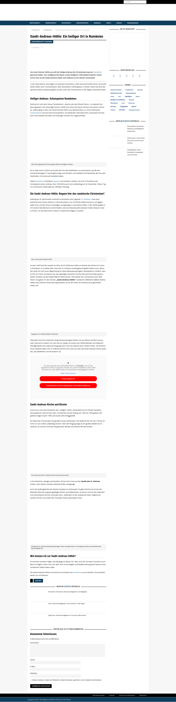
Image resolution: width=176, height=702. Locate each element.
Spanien (56, 181)
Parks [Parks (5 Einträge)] (123, 103)
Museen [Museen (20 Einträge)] (113, 107)
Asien (111, 23)
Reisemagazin (137, 23)
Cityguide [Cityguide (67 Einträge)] (124, 106)
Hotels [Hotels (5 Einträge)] (112, 96)
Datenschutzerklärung (127, 695)
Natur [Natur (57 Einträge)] (134, 106)
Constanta (78, 572)
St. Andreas (85, 199)
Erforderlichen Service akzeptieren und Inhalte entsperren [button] (68, 386)
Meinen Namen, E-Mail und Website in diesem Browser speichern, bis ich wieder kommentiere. (67, 680)
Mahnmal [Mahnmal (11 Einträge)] (132, 103)
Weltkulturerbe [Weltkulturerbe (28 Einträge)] (116, 93)
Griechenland (35, 113)
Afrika (122, 23)
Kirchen (38, 581)
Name (32, 660)
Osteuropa (67, 23)
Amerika (100, 23)
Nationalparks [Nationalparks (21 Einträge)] (131, 93)
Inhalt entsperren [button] (68, 379)
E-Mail (32, 667)
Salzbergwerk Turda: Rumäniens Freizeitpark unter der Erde (135, 152)
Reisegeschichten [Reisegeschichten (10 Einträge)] (134, 110)
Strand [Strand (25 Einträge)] (131, 100)
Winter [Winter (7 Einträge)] (138, 96)
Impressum (142, 695)
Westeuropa (35, 23)
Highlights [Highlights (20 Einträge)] (128, 96)
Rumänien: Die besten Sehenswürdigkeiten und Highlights (67, 592)
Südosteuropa (84, 23)
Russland (39, 181)
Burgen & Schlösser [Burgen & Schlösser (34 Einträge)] (118, 100)
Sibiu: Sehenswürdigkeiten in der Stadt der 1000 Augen (66, 604)
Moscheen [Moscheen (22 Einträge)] (114, 103)
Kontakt (112, 695)
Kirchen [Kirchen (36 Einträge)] (122, 110)
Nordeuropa (51, 23)
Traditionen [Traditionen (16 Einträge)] (129, 90)
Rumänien (35, 48)
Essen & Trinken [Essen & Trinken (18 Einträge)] (116, 90)
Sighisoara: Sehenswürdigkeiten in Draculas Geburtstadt (67, 615)
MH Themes (67, 700)
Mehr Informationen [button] (68, 373)
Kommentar (34, 643)
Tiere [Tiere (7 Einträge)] (119, 96)
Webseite (33, 673)
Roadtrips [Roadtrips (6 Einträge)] (140, 90)
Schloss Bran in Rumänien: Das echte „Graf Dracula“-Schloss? (136, 140)
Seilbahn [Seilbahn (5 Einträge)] (113, 110)
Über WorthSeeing (98, 695)
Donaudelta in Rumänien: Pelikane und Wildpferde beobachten (135, 128)
